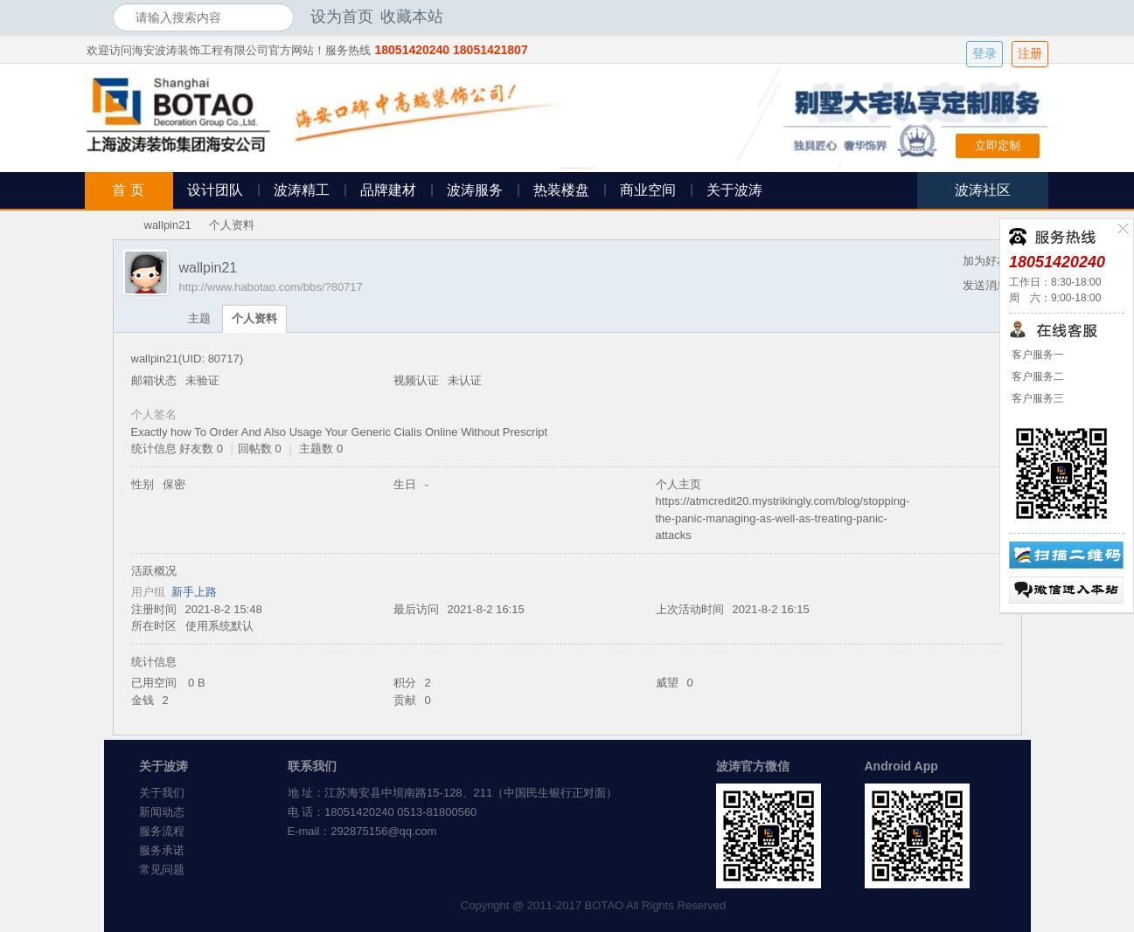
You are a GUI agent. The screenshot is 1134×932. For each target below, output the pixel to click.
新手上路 (194, 591)
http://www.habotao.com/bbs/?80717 (271, 286)
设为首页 (341, 16)
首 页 (127, 190)
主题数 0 (321, 448)
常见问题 (161, 869)
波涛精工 (302, 190)
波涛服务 (475, 190)
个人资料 (254, 318)
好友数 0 (201, 448)
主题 (199, 318)
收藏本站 (411, 16)
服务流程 (161, 831)
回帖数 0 (260, 448)
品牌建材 (388, 190)
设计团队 (215, 190)
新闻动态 (161, 811)
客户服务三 (1036, 398)
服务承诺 (161, 850)
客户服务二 (1036, 376)
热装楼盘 (561, 190)
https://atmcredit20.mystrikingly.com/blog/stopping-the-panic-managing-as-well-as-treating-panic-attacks (783, 518)
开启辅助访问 (1017, 16)
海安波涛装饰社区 (120, 225)
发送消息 (985, 285)
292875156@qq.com (383, 831)
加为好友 (985, 260)
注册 (1030, 53)
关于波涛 (734, 190)
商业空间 (648, 190)
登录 (984, 53)
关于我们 (161, 792)
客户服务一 (1036, 355)
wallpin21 (167, 224)
